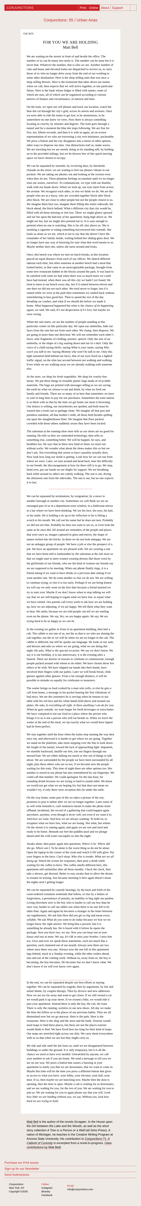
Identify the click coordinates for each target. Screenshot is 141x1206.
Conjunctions (20, 7)
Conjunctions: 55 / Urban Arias (70, 20)
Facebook (46, 1195)
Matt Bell (70, 47)
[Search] (133, 8)
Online (93, 8)
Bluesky (45, 1191)
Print (83, 8)
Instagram (47, 1187)
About (105, 8)
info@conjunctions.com (80, 1189)
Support (117, 8)
